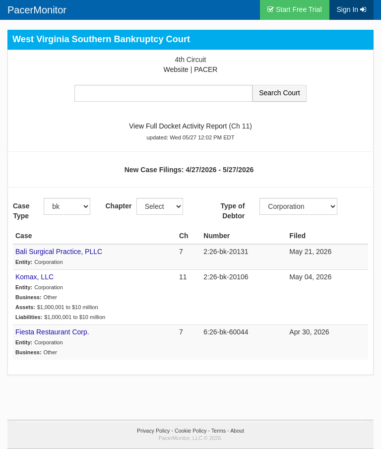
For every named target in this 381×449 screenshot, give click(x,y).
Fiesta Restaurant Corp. (52, 332)
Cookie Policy (191, 431)
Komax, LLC (34, 277)
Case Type (21, 211)
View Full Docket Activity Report (178, 126)
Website (176, 69)
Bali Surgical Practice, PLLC (58, 252)
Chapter (116, 206)
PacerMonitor (36, 9)
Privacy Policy (153, 431)
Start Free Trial (294, 9)
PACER (205, 69)
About (237, 431)
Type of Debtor (233, 211)
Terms (218, 431)
